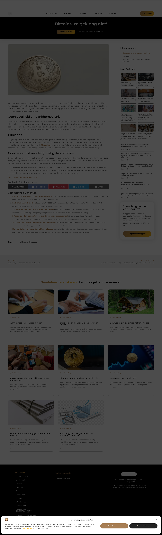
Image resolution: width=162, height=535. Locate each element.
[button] (156, 520)
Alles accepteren (114, 526)
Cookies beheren (143, 526)
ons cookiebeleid (27, 528)
